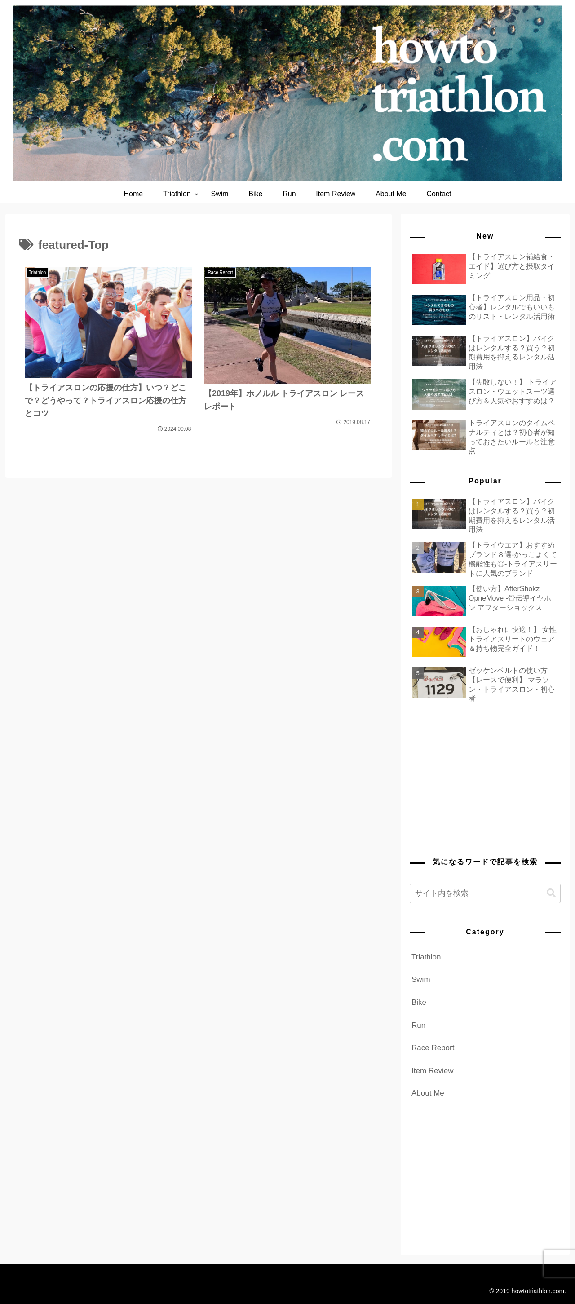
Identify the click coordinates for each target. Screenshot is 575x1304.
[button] (551, 893)
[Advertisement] (485, 778)
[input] (485, 893)
